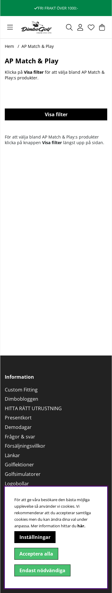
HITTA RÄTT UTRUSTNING (33, 408)
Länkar (12, 455)
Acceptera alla (36, 553)
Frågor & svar (20, 436)
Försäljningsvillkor (25, 446)
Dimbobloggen (21, 399)
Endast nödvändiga (42, 570)
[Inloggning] (80, 27)
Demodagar (18, 427)
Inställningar (34, 537)
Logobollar (17, 483)
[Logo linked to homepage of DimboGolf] (36, 27)
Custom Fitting (21, 389)
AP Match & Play (38, 46)
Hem (9, 46)
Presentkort (18, 417)
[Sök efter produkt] (69, 27)
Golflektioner (19, 464)
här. (81, 525)
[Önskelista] (91, 27)
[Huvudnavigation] (10, 27)
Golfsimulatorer (23, 474)
